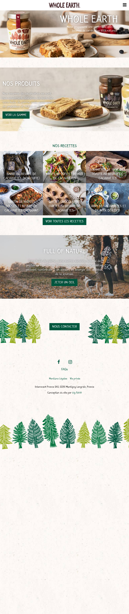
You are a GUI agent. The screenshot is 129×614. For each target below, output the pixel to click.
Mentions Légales (58, 378)
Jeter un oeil (64, 282)
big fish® (77, 392)
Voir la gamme (16, 115)
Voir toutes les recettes (64, 221)
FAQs (64, 369)
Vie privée (75, 378)
